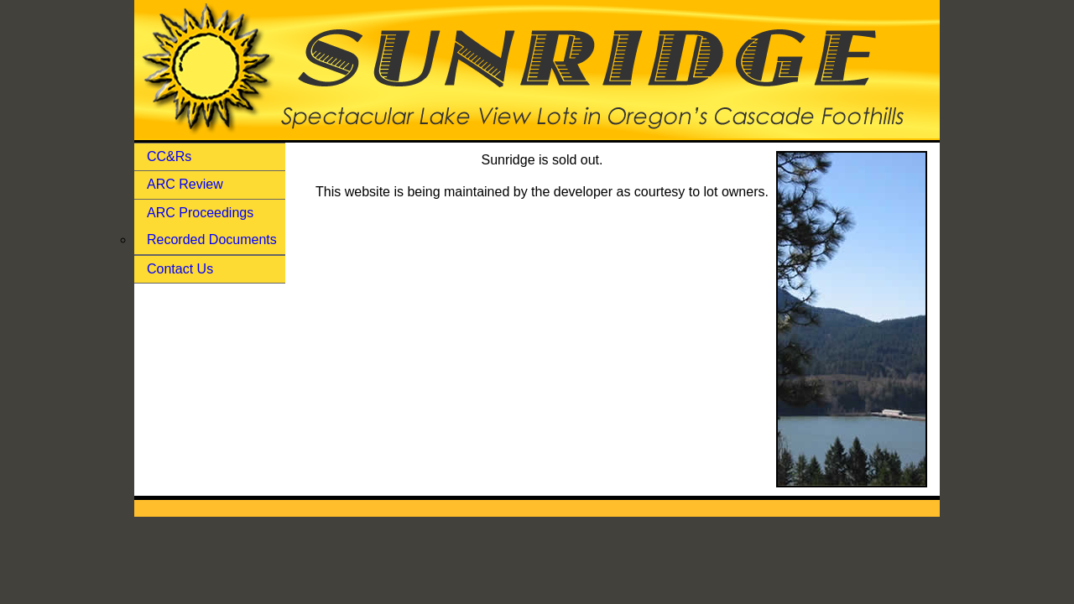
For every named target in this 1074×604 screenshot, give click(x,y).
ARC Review (185, 184)
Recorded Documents (212, 239)
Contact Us (180, 269)
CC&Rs (169, 156)
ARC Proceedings (200, 213)
